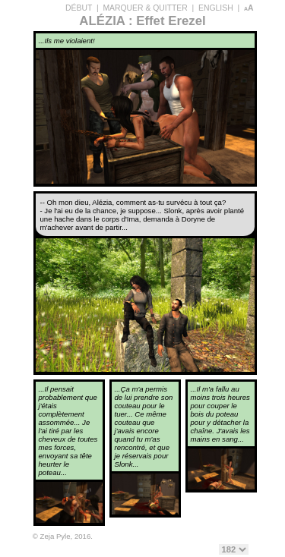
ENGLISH (215, 8)
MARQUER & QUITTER (145, 8)
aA (249, 8)
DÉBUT (78, 8)
